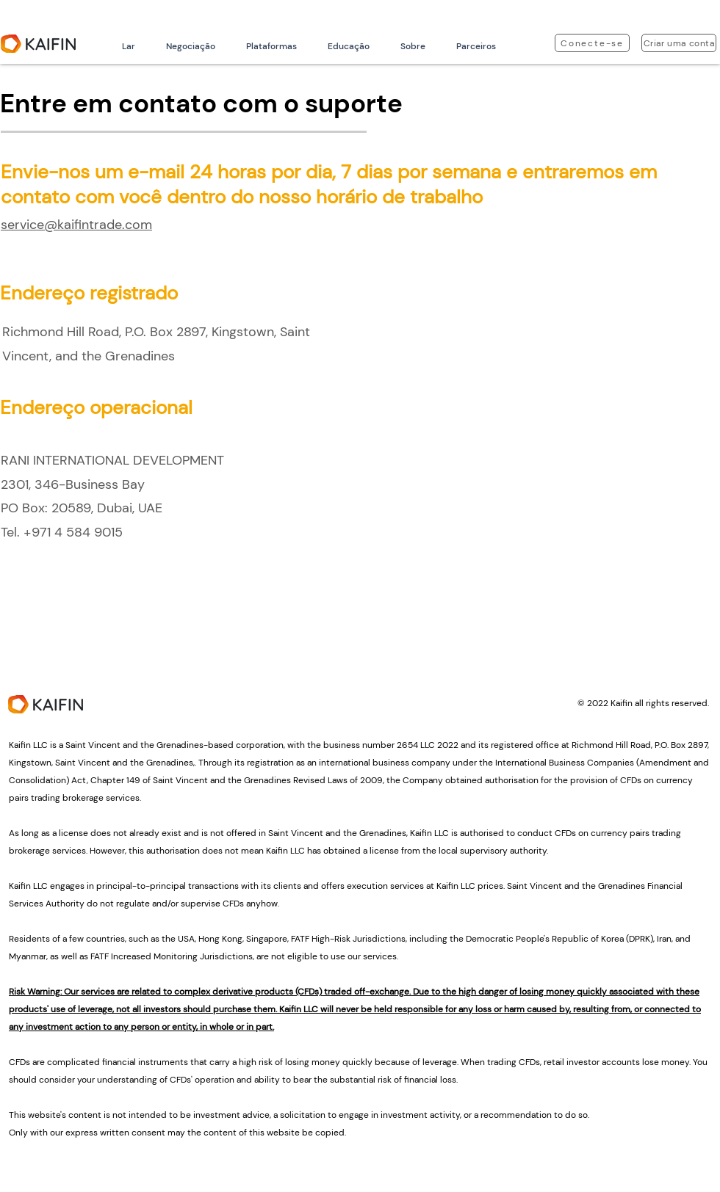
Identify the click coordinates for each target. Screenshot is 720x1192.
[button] (191, 46)
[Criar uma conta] (678, 43)
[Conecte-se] (592, 43)
